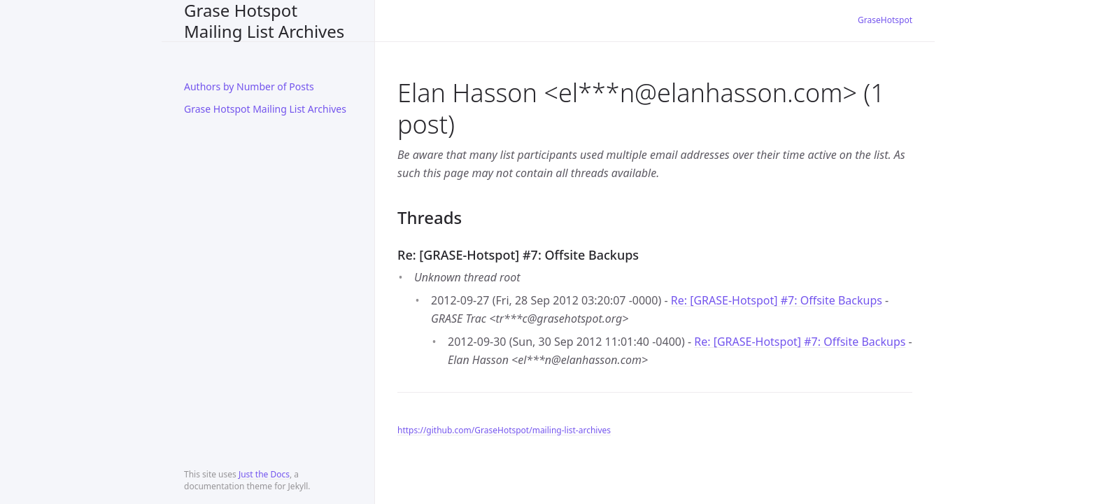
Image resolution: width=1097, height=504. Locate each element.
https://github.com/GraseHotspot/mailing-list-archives (504, 430)
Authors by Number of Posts (249, 86)
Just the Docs (264, 474)
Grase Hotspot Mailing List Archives (264, 20)
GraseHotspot (885, 20)
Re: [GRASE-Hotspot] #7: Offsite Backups (776, 300)
